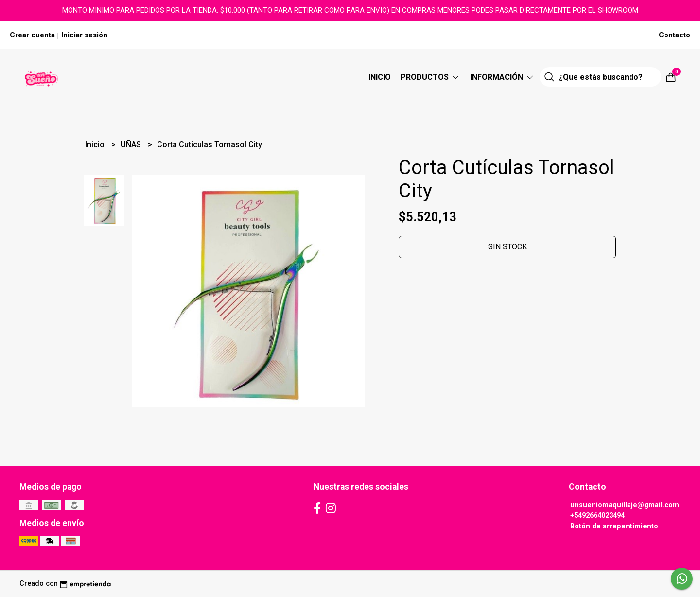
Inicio (379, 77)
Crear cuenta (32, 35)
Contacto (674, 35)
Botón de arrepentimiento (614, 526)
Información (502, 77)
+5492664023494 (597, 515)
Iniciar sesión (84, 35)
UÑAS (132, 144)
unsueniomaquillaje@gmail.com (624, 505)
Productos (430, 77)
